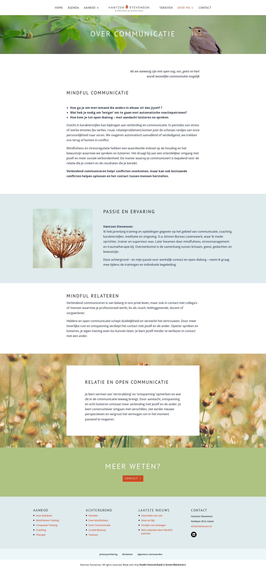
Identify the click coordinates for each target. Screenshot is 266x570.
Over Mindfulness (98, 520)
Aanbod (90, 7)
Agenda (73, 7)
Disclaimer (127, 554)
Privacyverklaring (108, 554)
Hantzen (93, 515)
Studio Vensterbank (151, 564)
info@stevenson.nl (201, 526)
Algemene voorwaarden (150, 554)
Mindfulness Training (47, 520)
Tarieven (166, 7)
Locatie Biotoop (97, 530)
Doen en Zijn (148, 520)
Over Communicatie (99, 525)
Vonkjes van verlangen (153, 525)
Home (59, 7)
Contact (205, 7)
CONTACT (131, 478)
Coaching (41, 530)
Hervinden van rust (151, 515)
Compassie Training (46, 525)
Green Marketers (176, 564)
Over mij (184, 7)
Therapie (40, 534)
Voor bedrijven (44, 515)
